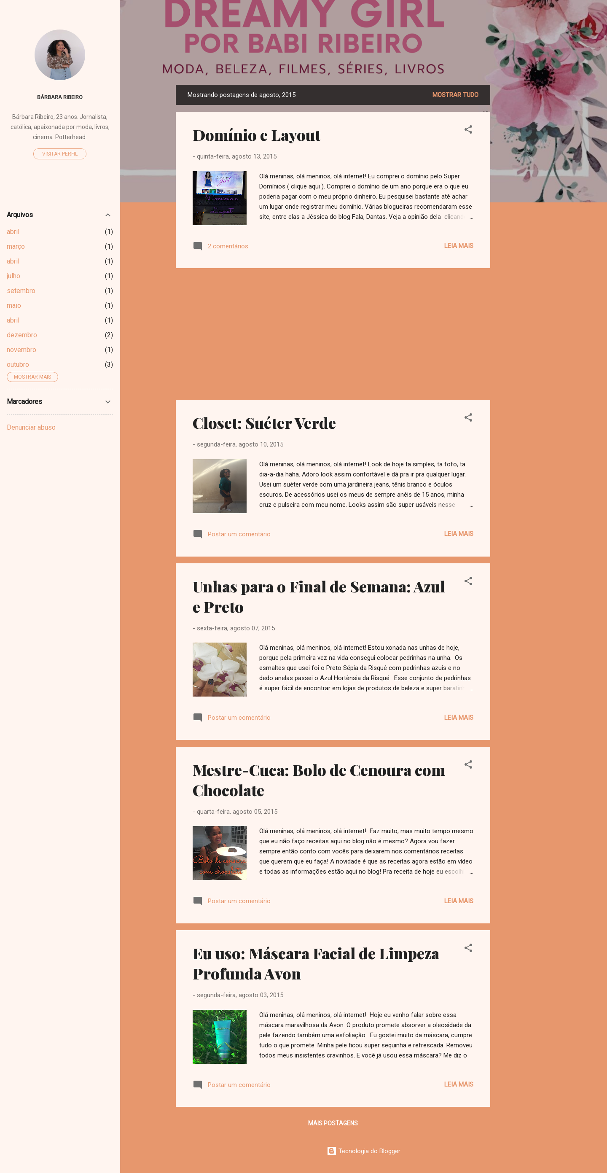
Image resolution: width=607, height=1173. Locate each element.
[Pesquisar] (546, 23)
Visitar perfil (60, 154)
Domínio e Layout (256, 134)
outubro (18, 365)
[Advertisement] (524, 211)
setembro (21, 291)
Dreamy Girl (363, 58)
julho (13, 276)
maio (14, 305)
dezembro (22, 335)
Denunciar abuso (31, 427)
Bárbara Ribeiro (60, 97)
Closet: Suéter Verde (264, 422)
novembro (21, 350)
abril (13, 232)
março (16, 246)
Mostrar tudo (455, 95)
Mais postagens (333, 1123)
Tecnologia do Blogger (363, 1151)
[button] (468, 130)
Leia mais (458, 246)
